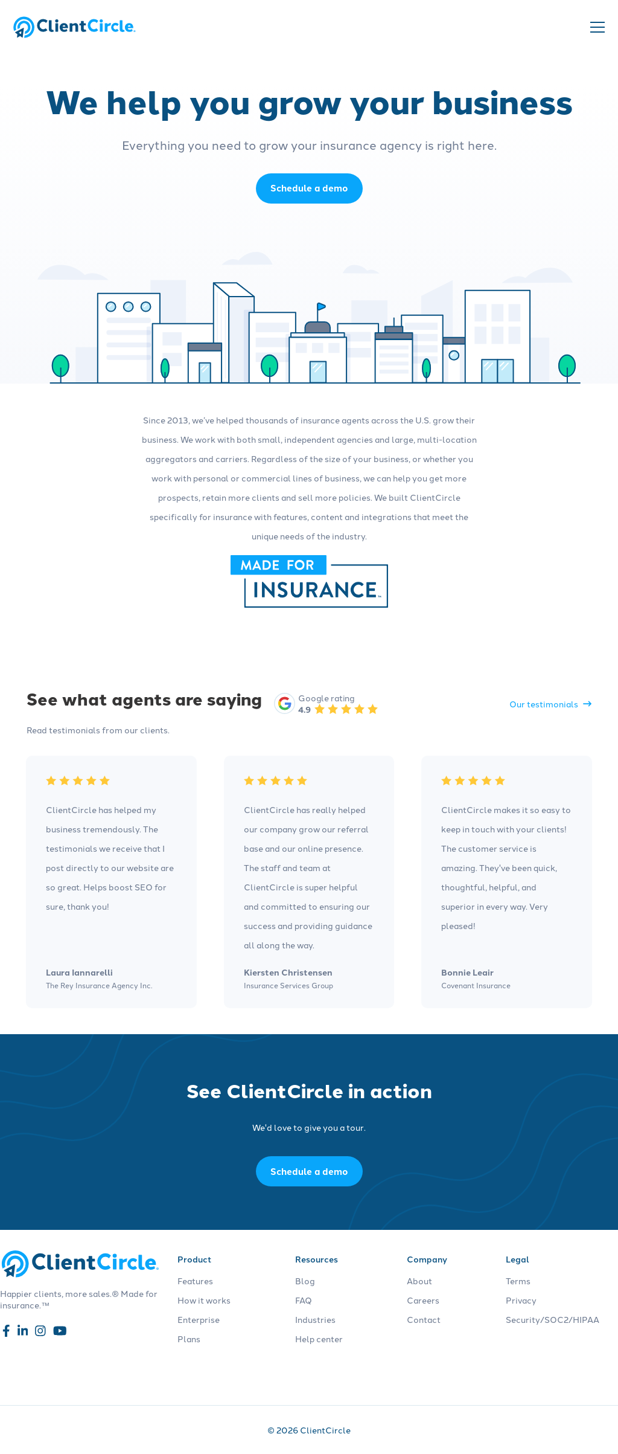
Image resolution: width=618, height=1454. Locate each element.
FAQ (303, 1300)
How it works (204, 1300)
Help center (319, 1339)
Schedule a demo (309, 1171)
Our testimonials (550, 704)
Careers (423, 1300)
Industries (315, 1319)
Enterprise (198, 1319)
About (419, 1281)
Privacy (521, 1300)
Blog (305, 1281)
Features (195, 1281)
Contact (424, 1319)
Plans (188, 1339)
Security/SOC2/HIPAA (552, 1319)
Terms (518, 1281)
